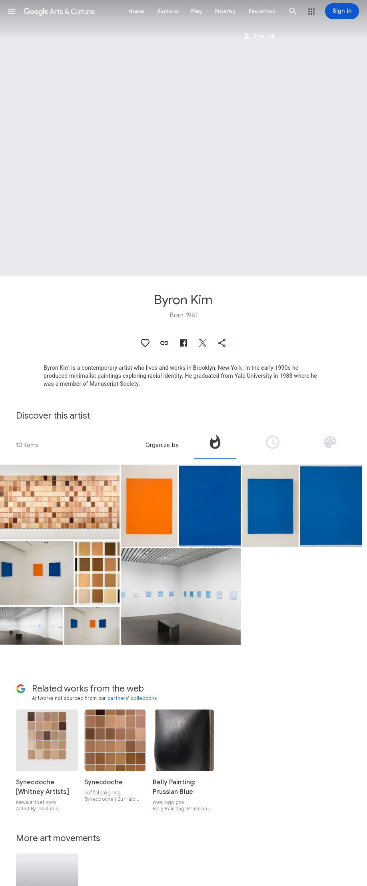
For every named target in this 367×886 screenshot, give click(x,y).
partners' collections (132, 698)
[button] (11, 11)
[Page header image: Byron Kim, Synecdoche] (183, 138)
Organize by (162, 445)
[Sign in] (342, 11)
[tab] (215, 445)
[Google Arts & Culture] (59, 11)
